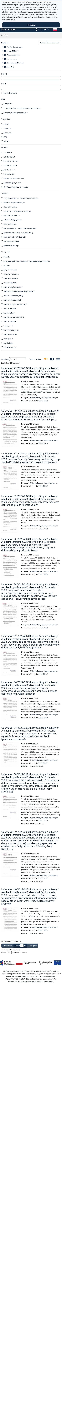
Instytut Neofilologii (11, 241)
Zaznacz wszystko (54, 43)
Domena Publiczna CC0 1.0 (14, 178)
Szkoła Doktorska (11, 207)
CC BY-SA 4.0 (9, 174)
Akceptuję (31, 25)
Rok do (4, 84)
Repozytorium (8, 29)
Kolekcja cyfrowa (10, 93)
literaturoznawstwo (11, 274)
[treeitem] (31, 46)
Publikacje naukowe (15, 47)
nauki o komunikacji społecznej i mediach (19, 291)
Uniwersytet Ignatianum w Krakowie (17, 211)
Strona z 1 (20, 945)
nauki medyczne (10, 283)
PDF (5, 137)
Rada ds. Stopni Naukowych (14, 202)
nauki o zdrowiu (10, 321)
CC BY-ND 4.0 (9, 170)
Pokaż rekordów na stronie (14, 952)
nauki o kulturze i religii (12, 300)
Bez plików (8, 104)
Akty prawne (12, 59)
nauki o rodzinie (10, 308)
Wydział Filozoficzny (12, 215)
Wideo (6, 141)
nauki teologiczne (10, 334)
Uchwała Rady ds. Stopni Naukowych (44, 398)
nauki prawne (9, 326)
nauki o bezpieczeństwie (13, 287)
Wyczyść (43, 43)
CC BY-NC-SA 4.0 (10, 165)
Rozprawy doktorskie (15, 63)
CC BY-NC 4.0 (9, 157)
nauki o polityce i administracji (15, 304)
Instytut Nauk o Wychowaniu (15, 237)
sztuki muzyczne (10, 347)
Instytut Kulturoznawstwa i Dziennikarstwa (20, 228)
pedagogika (8, 339)
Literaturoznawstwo (11, 278)
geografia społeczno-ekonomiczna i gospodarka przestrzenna (27, 261)
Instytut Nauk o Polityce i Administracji (18, 233)
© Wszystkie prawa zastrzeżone (16, 187)
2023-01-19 (43, 401)
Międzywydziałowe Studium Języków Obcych (21, 198)
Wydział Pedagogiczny (12, 220)
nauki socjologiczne (11, 330)
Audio (6, 124)
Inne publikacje (12, 51)
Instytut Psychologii (11, 246)
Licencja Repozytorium (12, 183)
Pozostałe (8, 133)
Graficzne (7, 128)
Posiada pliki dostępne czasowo (16, 113)
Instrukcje (11, 67)
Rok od (4, 74)
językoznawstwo (10, 270)
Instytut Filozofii (10, 224)
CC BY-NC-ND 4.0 (11, 161)
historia (7, 265)
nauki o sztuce (9, 313)
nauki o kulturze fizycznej (13, 296)
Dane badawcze (13, 55)
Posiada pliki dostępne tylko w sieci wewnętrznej (22, 108)
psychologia (8, 343)
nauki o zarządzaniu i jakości (14, 317)
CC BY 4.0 (8, 152)
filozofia (7, 257)
